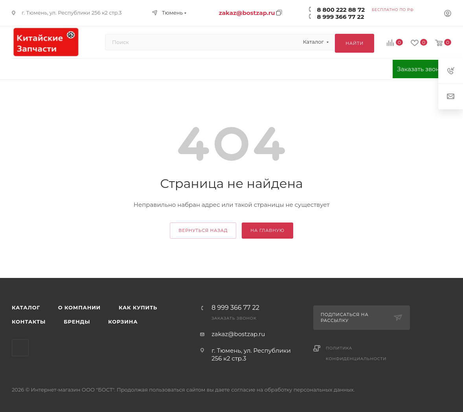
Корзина (123, 321)
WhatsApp (20, 347)
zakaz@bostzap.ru (247, 13)
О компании (79, 307)
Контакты (29, 321)
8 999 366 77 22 (340, 16)
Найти (354, 43)
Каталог (26, 307)
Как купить (138, 307)
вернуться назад (203, 230)
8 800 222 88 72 (341, 9)
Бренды (77, 321)
